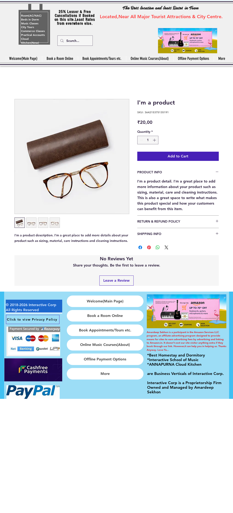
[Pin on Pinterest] (149, 247)
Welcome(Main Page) (105, 301)
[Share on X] (166, 247)
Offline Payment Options (105, 359)
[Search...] (74, 41)
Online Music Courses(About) (105, 344)
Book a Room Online (105, 315)
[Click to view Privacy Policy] (32, 319)
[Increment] (155, 140)
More (105, 373)
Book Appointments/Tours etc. (105, 330)
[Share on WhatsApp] (157, 247)
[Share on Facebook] (140, 247)
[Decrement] (141, 140)
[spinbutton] (148, 140)
